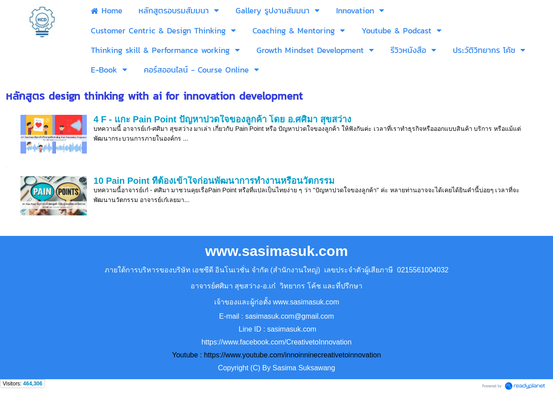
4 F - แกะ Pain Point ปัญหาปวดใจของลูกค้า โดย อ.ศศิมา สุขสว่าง (222, 119)
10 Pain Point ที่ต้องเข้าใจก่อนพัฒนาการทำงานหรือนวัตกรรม (214, 181)
